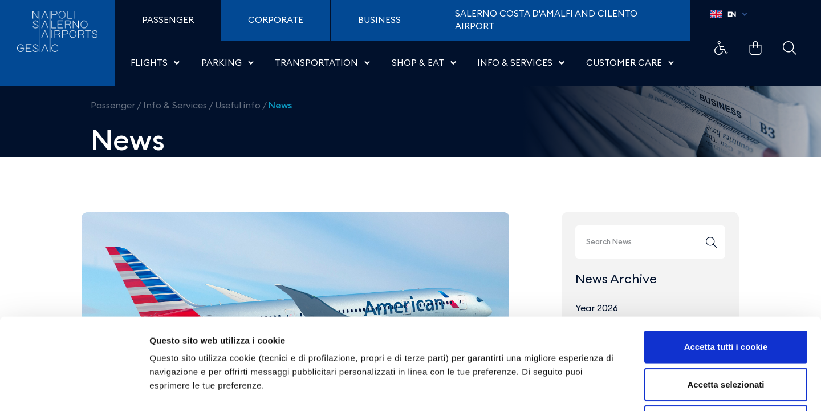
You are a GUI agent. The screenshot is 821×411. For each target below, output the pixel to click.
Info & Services (175, 105)
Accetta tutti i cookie (726, 261)
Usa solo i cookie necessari (726, 336)
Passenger (113, 105)
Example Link (721, 48)
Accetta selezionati (725, 299)
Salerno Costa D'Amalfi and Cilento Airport (546, 20)
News (280, 105)
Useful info (238, 105)
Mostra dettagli (600, 388)
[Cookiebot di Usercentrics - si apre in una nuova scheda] (74, 388)
